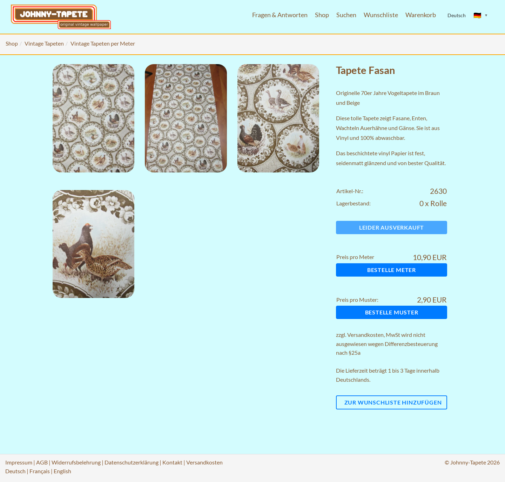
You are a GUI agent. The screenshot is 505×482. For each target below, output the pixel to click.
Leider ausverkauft (391, 227)
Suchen (346, 15)
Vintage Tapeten (44, 43)
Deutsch (15, 471)
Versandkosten (365, 334)
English (62, 471)
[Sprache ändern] (480, 15)
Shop (322, 15)
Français (39, 471)
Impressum (18, 462)
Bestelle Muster (391, 312)
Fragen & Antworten (280, 15)
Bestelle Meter (391, 269)
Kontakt (172, 462)
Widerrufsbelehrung (76, 462)
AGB (42, 462)
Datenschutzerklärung (132, 462)
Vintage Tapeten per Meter (102, 43)
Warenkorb (420, 15)
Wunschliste (381, 15)
